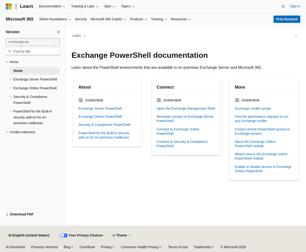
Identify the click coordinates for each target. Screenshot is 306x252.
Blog (67, 247)
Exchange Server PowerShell (100, 108)
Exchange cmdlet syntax (253, 108)
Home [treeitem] (18, 71)
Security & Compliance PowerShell (104, 125)
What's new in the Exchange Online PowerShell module (261, 156)
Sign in (295, 6)
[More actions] (296, 36)
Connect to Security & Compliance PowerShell (182, 144)
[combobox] (33, 42)
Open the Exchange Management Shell (186, 108)
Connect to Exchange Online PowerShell (178, 131)
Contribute (87, 247)
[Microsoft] (9, 6)
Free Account (287, 19)
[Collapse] (59, 32)
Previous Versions (44, 247)
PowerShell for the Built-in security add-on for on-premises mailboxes (103, 135)
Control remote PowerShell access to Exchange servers (262, 131)
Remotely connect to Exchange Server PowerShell (185, 119)
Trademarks (202, 247)
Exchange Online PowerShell (100, 116)
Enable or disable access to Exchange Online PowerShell (263, 169)
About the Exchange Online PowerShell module (255, 144)
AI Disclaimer (15, 247)
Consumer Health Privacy (140, 247)
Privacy (106, 247)
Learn (76, 36)
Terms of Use (178, 247)
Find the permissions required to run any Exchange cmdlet (261, 119)
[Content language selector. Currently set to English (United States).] (29, 235)
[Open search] (283, 6)
